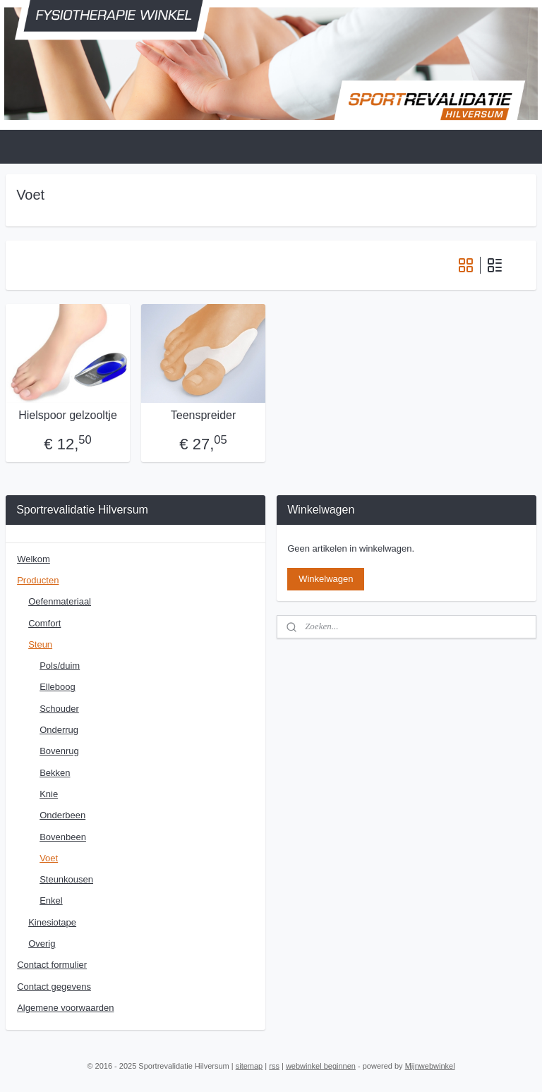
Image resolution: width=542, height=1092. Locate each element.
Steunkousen (66, 879)
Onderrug (59, 729)
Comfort (44, 623)
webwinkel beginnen (321, 1066)
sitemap (249, 1066)
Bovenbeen (63, 837)
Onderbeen (62, 815)
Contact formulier (52, 964)
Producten (38, 580)
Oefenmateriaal (59, 601)
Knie (49, 794)
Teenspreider (203, 416)
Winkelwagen (326, 579)
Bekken (55, 773)
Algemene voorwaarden (65, 1007)
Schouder (59, 708)
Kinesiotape (52, 922)
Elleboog (58, 686)
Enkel (51, 900)
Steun (40, 644)
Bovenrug (59, 751)
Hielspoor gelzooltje (67, 416)
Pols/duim (60, 665)
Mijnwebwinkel (430, 1066)
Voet (49, 858)
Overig (41, 943)
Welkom (33, 559)
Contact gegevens (54, 986)
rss (274, 1066)
